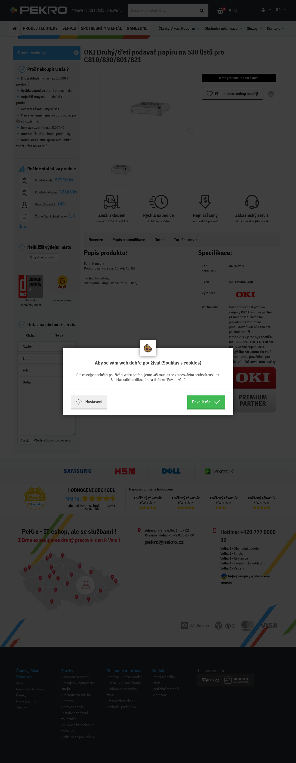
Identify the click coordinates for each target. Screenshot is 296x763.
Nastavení (89, 402)
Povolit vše (206, 402)
